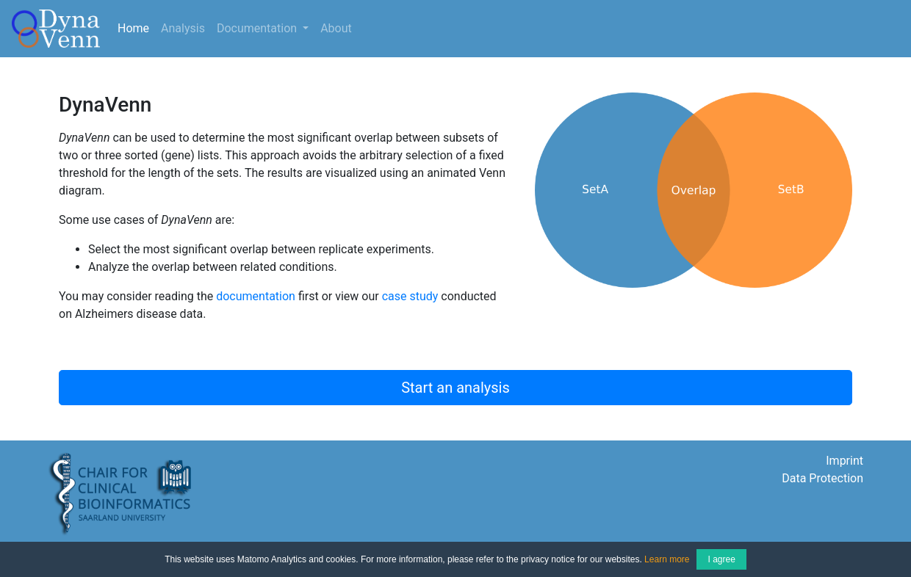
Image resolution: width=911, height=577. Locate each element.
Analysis (183, 28)
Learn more (666, 559)
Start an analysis (455, 387)
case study (410, 296)
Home (136, 27)
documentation (255, 296)
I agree (721, 559)
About (336, 28)
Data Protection (822, 478)
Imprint (844, 461)
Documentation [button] (258, 28)
